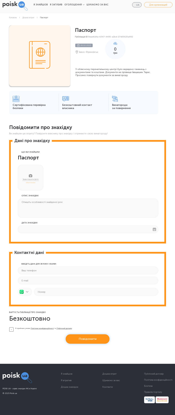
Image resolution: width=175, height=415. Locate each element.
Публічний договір (64, 328)
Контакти (107, 387)
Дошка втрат (28, 17)
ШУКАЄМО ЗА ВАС (98, 4)
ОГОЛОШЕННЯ (73, 4)
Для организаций (158, 5)
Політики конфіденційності (42, 328)
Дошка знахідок (69, 387)
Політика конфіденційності (158, 380)
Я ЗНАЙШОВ (41, 4)
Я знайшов (66, 374)
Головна (13, 17)
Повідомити (88, 339)
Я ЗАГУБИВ (56, 4)
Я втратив (66, 380)
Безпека (148, 386)
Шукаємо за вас (111, 380)
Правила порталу (153, 392)
